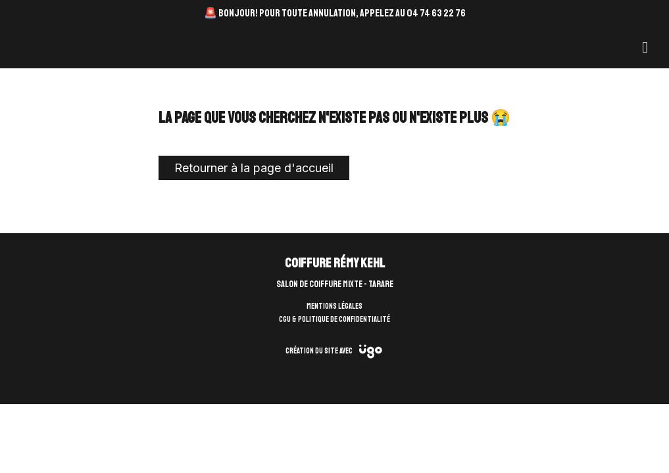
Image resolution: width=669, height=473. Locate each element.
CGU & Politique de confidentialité (334, 320)
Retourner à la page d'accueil (254, 168)
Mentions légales (334, 306)
